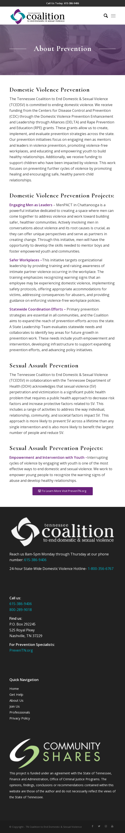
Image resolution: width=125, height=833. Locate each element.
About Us (16, 700)
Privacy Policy (19, 718)
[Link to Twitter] (99, 826)
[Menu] (113, 15)
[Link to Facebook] (92, 826)
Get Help (16, 694)
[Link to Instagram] (105, 826)
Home (14, 688)
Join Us (14, 706)
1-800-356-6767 (100, 568)
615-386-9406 (71, 3)
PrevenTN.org (21, 650)
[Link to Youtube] (112, 826)
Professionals (19, 712)
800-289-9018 (20, 609)
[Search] (103, 15)
